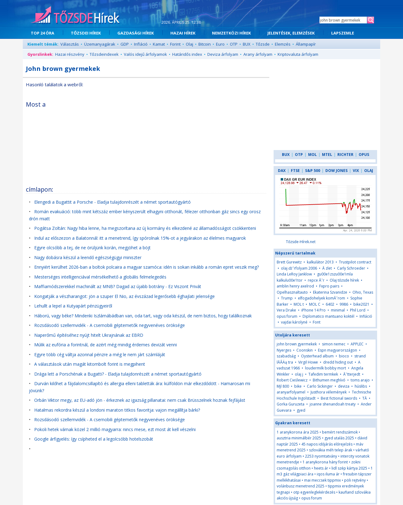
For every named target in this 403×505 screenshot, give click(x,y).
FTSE (295, 170)
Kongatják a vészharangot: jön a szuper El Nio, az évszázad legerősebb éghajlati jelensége (124, 296)
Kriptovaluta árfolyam (298, 54)
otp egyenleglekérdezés (314, 492)
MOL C (314, 304)
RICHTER (345, 154)
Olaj (189, 44)
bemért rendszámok (340, 432)
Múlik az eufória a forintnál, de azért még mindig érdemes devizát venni (105, 345)
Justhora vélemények (329, 392)
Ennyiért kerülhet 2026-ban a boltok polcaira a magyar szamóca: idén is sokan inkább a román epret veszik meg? (146, 267)
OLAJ (368, 170)
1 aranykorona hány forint (325, 462)
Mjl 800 (283, 386)
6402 (330, 304)
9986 (344, 304)
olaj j (299, 374)
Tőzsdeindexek (104, 54)
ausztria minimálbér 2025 (299, 438)
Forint (175, 44)
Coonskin (304, 350)
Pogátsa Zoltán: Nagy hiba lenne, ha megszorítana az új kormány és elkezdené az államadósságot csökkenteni (145, 228)
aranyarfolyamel (291, 392)
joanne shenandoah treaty (333, 404)
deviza (344, 386)
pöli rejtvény (355, 480)
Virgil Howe (308, 362)
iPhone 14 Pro (313, 310)
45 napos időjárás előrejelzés (326, 444)
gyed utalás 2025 (339, 438)
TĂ (365, 398)
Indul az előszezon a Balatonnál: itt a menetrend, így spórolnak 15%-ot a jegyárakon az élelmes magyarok (140, 238)
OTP (234, 44)
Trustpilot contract (355, 262)
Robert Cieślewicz (292, 380)
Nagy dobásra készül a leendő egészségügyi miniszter (87, 257)
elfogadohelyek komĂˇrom (321, 298)
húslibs (361, 386)
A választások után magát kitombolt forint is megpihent (89, 364)
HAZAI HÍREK (182, 33)
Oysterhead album (317, 356)
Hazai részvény (69, 54)
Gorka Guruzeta (290, 404)
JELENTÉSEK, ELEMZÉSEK (291, 33)
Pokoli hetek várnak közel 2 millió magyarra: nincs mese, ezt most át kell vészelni (115, 429)
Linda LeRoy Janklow (294, 274)
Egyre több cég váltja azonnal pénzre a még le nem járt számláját (99, 354)
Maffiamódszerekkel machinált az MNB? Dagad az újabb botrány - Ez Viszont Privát (117, 286)
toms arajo (360, 380)
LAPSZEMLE (342, 33)
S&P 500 (312, 170)
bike (298, 386)
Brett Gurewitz (289, 262)
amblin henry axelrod (295, 286)
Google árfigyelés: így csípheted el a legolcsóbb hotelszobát (93, 439)
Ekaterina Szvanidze (330, 292)
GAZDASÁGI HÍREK (135, 33)
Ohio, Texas (362, 292)
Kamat (159, 44)
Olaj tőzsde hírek (344, 280)
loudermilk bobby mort (325, 368)
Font (316, 322)
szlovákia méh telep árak (330, 450)
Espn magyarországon (337, 350)
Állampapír (306, 44)
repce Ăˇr (316, 280)
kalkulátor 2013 (320, 262)
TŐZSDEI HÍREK (86, 33)
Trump (287, 298)
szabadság (286, 356)
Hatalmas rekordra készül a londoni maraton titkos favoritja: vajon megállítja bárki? (117, 410)
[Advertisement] (213, 140)
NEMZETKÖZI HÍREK (231, 33)
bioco (344, 356)
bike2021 (361, 304)
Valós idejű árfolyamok (145, 54)
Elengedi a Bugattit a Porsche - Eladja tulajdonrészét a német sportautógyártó (112, 202)
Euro (220, 44)
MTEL (327, 154)
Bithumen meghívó (329, 380)
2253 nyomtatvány (321, 456)
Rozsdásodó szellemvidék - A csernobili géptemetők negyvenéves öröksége (109, 325)
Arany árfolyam (257, 54)
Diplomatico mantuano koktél (328, 316)
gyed (301, 410)
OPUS (364, 154)
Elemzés (283, 44)
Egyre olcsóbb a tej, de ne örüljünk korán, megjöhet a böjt (92, 247)
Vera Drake (286, 310)
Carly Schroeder (351, 268)
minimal (338, 310)
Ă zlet (327, 268)
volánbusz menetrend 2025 (300, 486)
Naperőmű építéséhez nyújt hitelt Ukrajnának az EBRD (88, 335)
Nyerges (284, 350)
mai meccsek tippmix (322, 480)
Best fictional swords (339, 398)
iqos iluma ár (328, 474)
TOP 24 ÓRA (42, 33)
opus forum (287, 316)
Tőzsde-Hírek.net (300, 241)
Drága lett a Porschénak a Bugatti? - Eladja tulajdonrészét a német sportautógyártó (118, 374)
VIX (356, 170)
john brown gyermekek (297, 344)
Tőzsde (263, 44)
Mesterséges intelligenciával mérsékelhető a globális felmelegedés (100, 277)
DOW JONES (336, 170)
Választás (69, 44)
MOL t (299, 304)
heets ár (321, 468)
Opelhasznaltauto (292, 292)
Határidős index (187, 54)
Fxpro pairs (329, 286)
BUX (246, 44)
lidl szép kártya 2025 (349, 468)
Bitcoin (204, 44)
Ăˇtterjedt (351, 374)
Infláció (141, 44)
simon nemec (333, 344)
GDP (124, 44)
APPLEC (357, 344)
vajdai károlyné (294, 322)
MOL (312, 154)
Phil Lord (357, 310)
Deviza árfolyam (222, 54)
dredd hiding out (338, 362)
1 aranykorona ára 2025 (298, 432)
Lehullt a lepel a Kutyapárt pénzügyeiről (73, 306)
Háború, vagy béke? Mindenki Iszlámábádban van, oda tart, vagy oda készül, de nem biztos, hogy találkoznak (143, 316)
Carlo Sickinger (320, 386)
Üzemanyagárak (99, 44)
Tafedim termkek (323, 374)
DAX (282, 170)
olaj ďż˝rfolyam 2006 (299, 268)
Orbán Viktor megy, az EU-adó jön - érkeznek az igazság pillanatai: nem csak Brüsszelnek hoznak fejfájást (139, 400)
